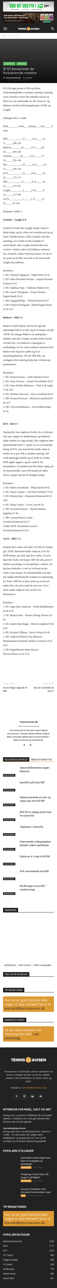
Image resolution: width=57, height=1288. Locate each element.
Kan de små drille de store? (44, 689)
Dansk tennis (14, 36)
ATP (23, 1196)
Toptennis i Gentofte (31, 826)
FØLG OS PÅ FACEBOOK (16, 974)
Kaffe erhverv (24, 965)
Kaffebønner (10, 965)
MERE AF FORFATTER (41, 759)
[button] (5, 29)
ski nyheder (25, 1121)
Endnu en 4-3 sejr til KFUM (35, 856)
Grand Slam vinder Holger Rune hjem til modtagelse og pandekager (35, 1161)
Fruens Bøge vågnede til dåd (15, 689)
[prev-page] (5, 901)
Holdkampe (22, 64)
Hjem (4, 36)
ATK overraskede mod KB (34, 871)
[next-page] (10, 901)
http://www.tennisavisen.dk (28, 726)
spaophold (41, 1141)
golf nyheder (39, 1118)
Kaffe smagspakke (42, 965)
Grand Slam (26, 1167)
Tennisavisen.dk (13, 78)
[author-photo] (28, 717)
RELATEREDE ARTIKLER (16, 759)
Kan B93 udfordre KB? (32, 782)
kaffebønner (9, 1137)
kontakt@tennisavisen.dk (25, 1008)
